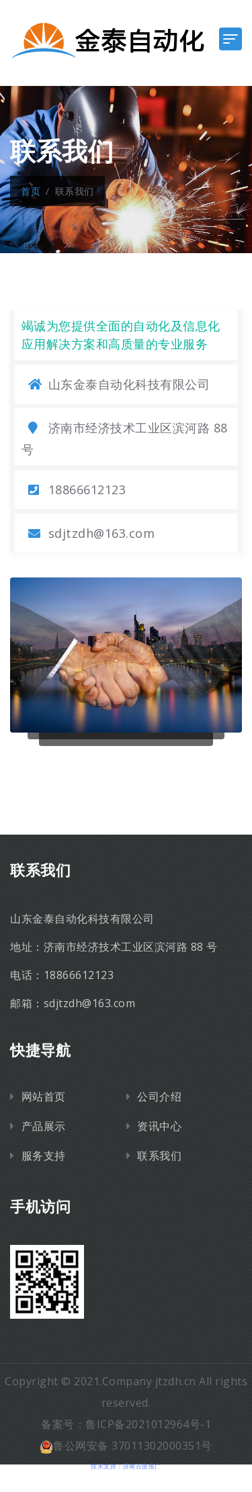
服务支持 (44, 1155)
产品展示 (44, 1126)
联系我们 (159, 1155)
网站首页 (44, 1096)
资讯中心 (159, 1126)
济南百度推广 (142, 1466)
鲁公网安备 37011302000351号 (126, 1445)
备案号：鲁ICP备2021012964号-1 (126, 1424)
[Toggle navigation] (230, 39)
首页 (30, 191)
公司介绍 (159, 1096)
